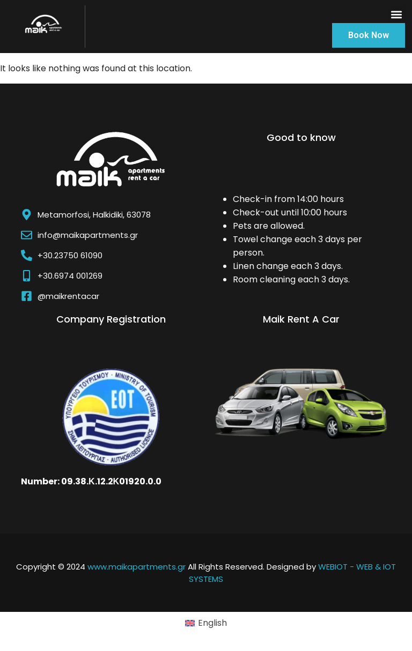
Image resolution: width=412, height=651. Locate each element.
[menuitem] (206, 623)
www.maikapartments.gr (136, 566)
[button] (396, 14)
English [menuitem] (212, 623)
